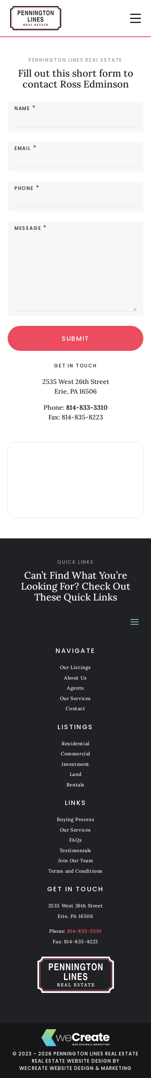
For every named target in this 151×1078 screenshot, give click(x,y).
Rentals (75, 785)
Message (27, 228)
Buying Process (75, 819)
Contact (75, 708)
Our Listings (75, 667)
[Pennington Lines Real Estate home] (35, 18)
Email (22, 148)
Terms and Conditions (75, 871)
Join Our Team (75, 860)
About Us (75, 678)
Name (22, 108)
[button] (135, 18)
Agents (75, 688)
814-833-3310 (87, 407)
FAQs (75, 840)
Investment (75, 764)
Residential (75, 743)
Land (75, 774)
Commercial (75, 754)
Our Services (75, 698)
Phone (24, 188)
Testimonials (75, 850)
